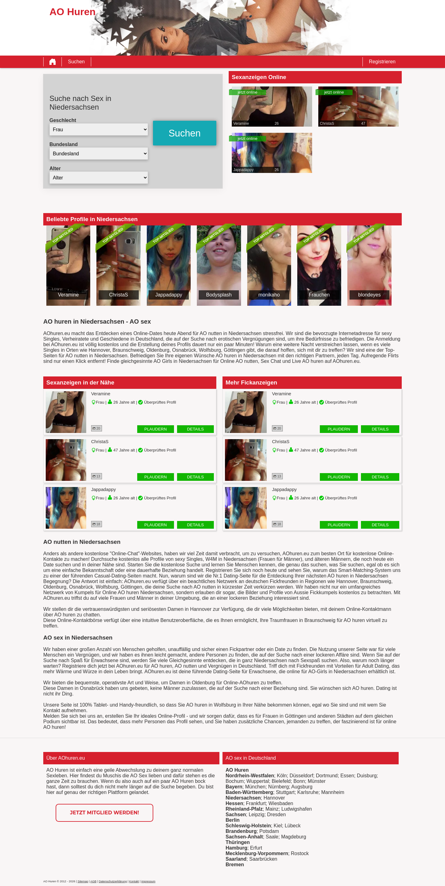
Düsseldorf (301, 775)
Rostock (300, 853)
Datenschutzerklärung (113, 881)
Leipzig (257, 814)
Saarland (236, 859)
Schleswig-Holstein (248, 825)
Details (195, 429)
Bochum (235, 781)
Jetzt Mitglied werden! (104, 813)
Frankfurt (256, 803)
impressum (148, 881)
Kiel (278, 825)
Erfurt (256, 847)
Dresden (276, 814)
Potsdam (269, 831)
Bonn (299, 781)
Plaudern (155, 429)
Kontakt (134, 881)
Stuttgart (285, 792)
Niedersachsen (243, 797)
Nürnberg (278, 786)
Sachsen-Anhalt (244, 836)
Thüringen (238, 842)
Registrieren (382, 61)
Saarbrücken (263, 859)
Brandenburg (241, 831)
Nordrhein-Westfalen (250, 775)
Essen (347, 775)
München (255, 786)
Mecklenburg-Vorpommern (257, 853)
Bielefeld (281, 781)
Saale (272, 836)
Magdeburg (293, 836)
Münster (317, 781)
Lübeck (293, 825)
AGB (93, 881)
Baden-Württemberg (249, 792)
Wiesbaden (281, 803)
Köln (282, 775)
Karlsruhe (307, 792)
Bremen (235, 864)
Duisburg (367, 775)
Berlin (232, 820)
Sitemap (83, 881)
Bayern (234, 786)
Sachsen (236, 814)
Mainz (272, 809)
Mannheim (332, 792)
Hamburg (236, 847)
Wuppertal (258, 781)
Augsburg (302, 786)
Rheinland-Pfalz (244, 809)
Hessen (234, 803)
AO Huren (237, 770)
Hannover (274, 797)
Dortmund (326, 775)
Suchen (76, 61)
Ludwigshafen (296, 809)
